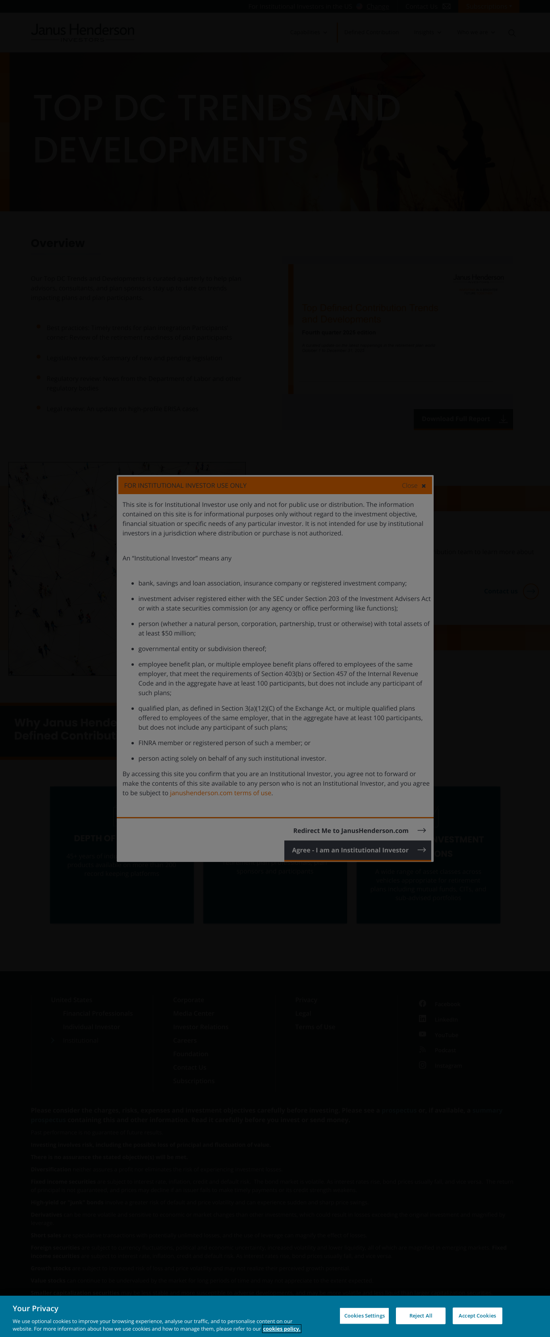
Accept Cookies (477, 1315)
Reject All (420, 1315)
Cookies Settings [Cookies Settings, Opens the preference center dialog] (364, 1315)
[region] (275, 1316)
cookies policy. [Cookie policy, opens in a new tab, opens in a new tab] (281, 1328)
